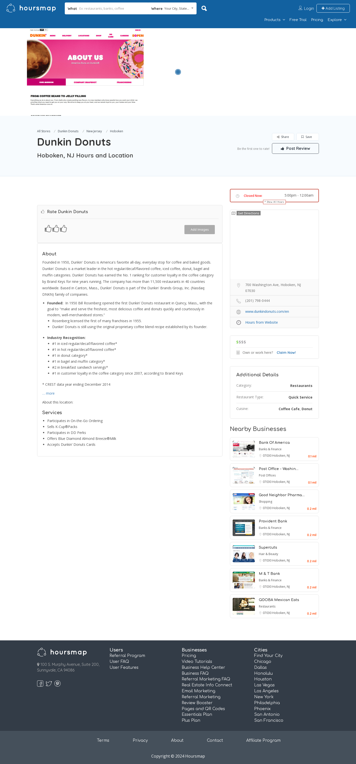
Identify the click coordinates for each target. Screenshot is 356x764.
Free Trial (298, 20)
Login (309, 8)
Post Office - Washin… (278, 469)
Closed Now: (253, 195)
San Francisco (268, 720)
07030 (267, 455)
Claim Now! (286, 352)
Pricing (317, 20)
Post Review (295, 148)
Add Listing (333, 8)
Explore (335, 20)
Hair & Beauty (268, 554)
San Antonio (267, 714)
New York (264, 697)
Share (283, 137)
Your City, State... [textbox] (176, 8)
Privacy (140, 740)
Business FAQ (195, 673)
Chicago (262, 661)
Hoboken (116, 131)
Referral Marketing (201, 697)
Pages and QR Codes (203, 709)
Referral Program (127, 655)
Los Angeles (266, 691)
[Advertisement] (256, 62)
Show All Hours (275, 202)
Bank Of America (274, 443)
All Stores (43, 131)
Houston (263, 679)
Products (272, 20)
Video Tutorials (197, 661)
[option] (85, 72)
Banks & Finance (270, 449)
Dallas (260, 667)
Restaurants (301, 385)
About (177, 740)
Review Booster (197, 703)
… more (48, 393)
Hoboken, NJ (281, 455)
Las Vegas (264, 685)
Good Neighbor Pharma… (282, 495)
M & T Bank (269, 574)
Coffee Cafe (289, 408)
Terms (103, 740)
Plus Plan (191, 720)
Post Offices (267, 475)
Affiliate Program (263, 740)
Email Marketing (198, 691)
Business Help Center (203, 667)
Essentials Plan (197, 714)
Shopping (265, 501)
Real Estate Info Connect (207, 685)
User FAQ (119, 661)
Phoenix (262, 709)
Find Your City (268, 655)
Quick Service (300, 397)
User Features (124, 667)
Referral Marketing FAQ (206, 679)
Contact (215, 740)
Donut (307, 408)
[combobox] (172, 8)
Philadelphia (267, 703)
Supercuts (268, 547)
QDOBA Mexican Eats (279, 600)
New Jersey (94, 131)
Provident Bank (273, 521)
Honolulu (263, 673)
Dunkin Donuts (68, 131)
